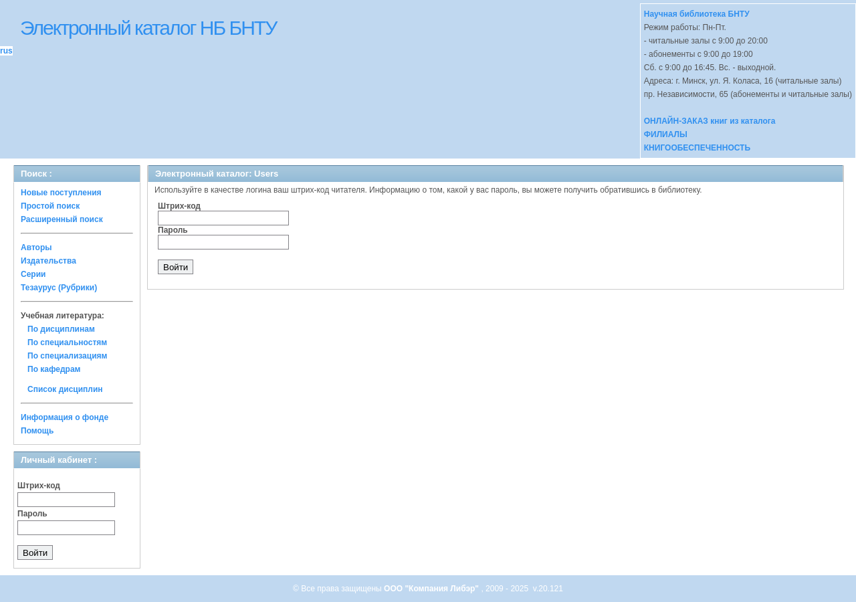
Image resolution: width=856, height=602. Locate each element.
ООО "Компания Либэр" (432, 588)
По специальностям (67, 342)
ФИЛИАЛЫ (665, 134)
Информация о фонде (64, 417)
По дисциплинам (61, 329)
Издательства (48, 261)
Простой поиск (50, 206)
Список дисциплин (65, 389)
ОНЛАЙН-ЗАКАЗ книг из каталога (710, 121)
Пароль (32, 513)
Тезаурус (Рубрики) (59, 287)
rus (6, 51)
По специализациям (67, 356)
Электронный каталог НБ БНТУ (148, 28)
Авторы (36, 247)
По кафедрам (53, 369)
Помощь (37, 430)
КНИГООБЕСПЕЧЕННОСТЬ (697, 148)
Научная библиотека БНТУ (697, 14)
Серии (33, 274)
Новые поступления (61, 192)
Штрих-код (38, 485)
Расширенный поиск (62, 219)
